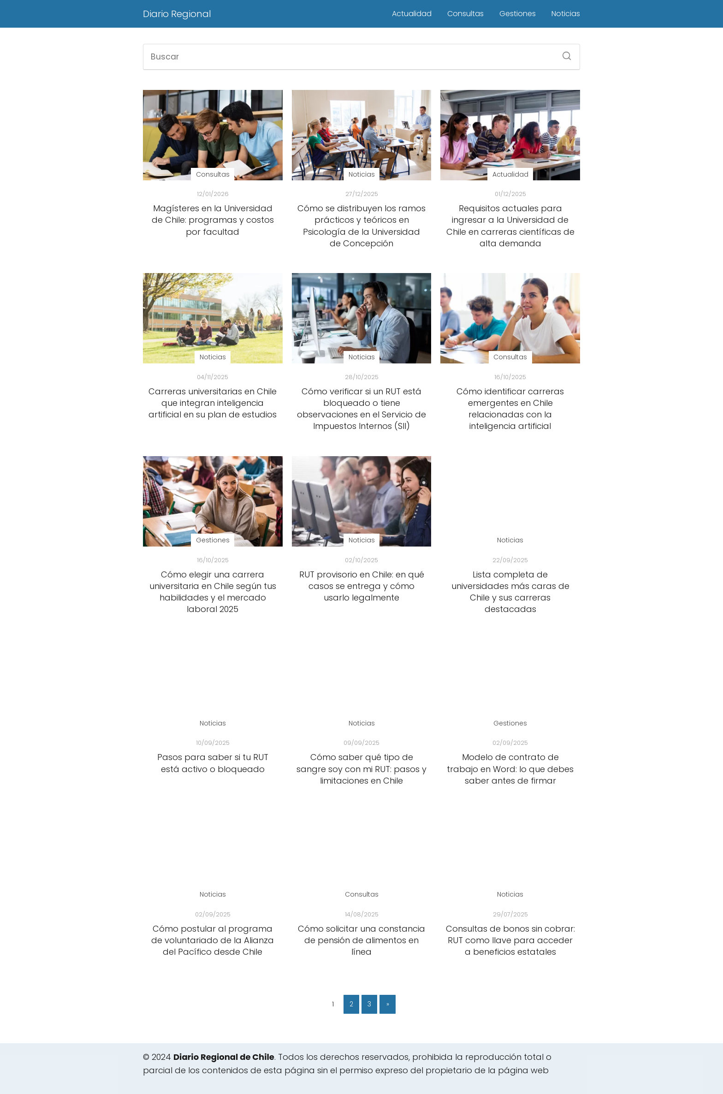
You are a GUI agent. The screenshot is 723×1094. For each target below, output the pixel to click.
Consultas (465, 13)
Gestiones (517, 13)
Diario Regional (177, 13)
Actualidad (412, 13)
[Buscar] (563, 53)
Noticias (565, 13)
